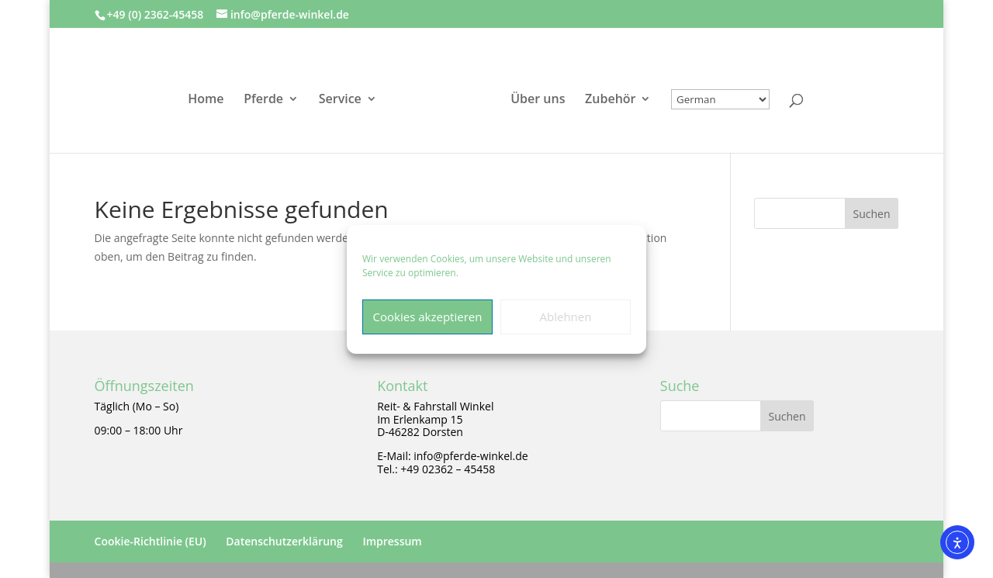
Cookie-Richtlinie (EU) (150, 541)
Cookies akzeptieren (428, 316)
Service (340, 100)
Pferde (263, 100)
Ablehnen (566, 316)
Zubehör (610, 100)
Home (205, 100)
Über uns (537, 100)
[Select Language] (720, 99)
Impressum (391, 541)
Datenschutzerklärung (284, 541)
